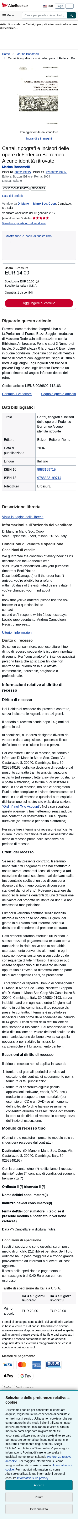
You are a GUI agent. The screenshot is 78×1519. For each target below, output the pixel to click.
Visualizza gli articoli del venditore (24, 223)
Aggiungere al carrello (39, 303)
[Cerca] (71, 15)
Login (60, 6)
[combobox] (44, 15)
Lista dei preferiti (13, 195)
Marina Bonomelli (27, 54)
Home (6, 54)
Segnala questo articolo (58, 394)
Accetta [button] (39, 1485)
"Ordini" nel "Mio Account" (21, 806)
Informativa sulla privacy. (33, 1478)
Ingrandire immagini (39, 138)
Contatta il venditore (17, 394)
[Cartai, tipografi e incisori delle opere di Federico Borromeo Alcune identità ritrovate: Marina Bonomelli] (39, 95)
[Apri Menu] (9, 15)
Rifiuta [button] (39, 1497)
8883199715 (23, 172)
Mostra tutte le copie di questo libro (29, 236)
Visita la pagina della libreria (22, 517)
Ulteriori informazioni (17, 632)
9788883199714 (49, 478)
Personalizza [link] (39, 1509)
